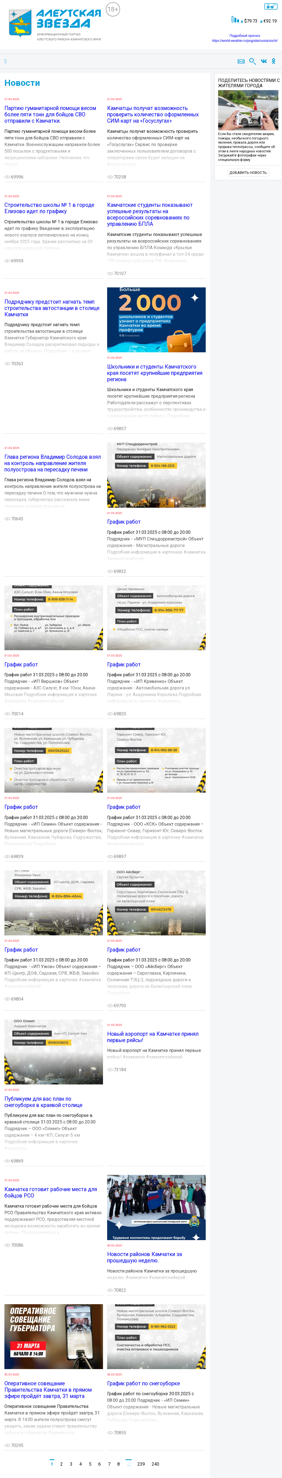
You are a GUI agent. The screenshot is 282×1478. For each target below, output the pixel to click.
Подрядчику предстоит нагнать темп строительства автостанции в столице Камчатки (51, 308)
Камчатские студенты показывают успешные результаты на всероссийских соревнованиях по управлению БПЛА (150, 214)
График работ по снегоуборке (143, 1383)
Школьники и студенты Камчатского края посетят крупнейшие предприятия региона (154, 373)
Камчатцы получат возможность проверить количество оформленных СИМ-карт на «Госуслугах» (153, 114)
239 (141, 1464)
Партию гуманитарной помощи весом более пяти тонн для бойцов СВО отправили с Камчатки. (50, 114)
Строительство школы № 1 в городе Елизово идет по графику (49, 208)
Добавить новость (248, 173)
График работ (124, 522)
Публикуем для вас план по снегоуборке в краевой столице (43, 1102)
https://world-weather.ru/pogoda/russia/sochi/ (245, 41)
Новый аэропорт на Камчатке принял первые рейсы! (153, 1037)
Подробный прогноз (245, 36)
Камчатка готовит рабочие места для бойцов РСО (50, 1192)
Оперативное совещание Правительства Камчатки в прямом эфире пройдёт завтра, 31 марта (48, 1389)
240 (155, 1464)
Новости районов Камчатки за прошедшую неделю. (144, 1257)
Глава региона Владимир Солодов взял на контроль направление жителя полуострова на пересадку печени (52, 463)
